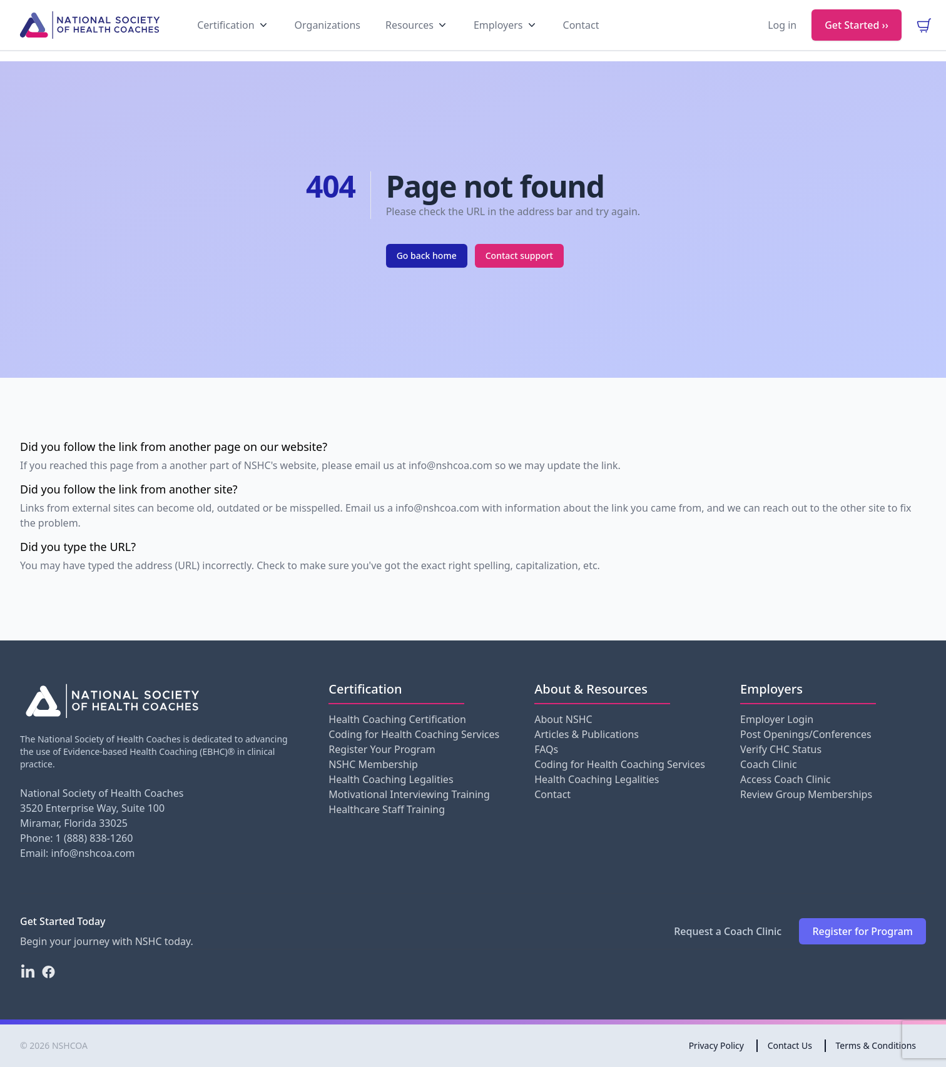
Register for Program (862, 931)
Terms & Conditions (876, 1045)
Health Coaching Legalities (390, 779)
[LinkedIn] (28, 971)
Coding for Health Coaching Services (413, 734)
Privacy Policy (716, 1045)
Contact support (519, 255)
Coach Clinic (768, 764)
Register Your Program (381, 749)
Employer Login (776, 719)
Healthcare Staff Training (386, 809)
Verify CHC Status (780, 749)
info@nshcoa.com (93, 853)
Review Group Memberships (806, 794)
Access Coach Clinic (785, 779)
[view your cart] (924, 35)
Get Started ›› (856, 35)
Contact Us (790, 1045)
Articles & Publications (586, 734)
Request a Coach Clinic (727, 931)
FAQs (546, 749)
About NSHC (563, 719)
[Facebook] (48, 971)
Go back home (427, 255)
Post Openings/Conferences (805, 734)
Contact (552, 794)
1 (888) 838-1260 (94, 838)
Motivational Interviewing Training (408, 794)
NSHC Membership (373, 764)
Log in (782, 35)
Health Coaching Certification (397, 719)
